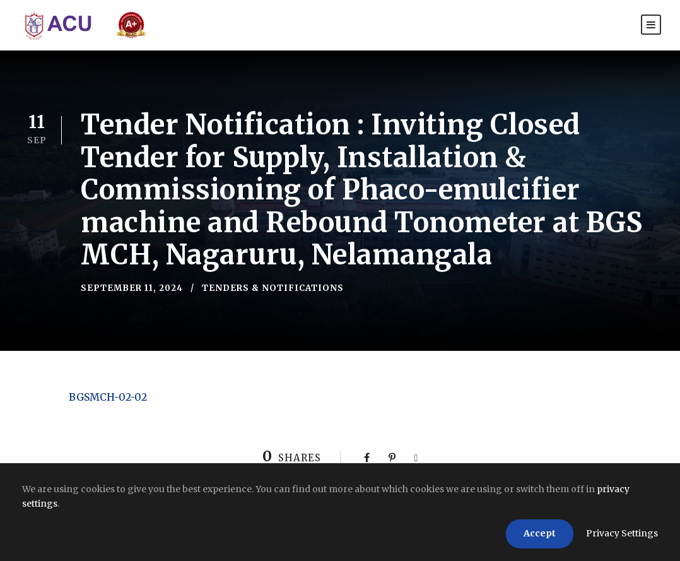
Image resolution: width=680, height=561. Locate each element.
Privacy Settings (622, 533)
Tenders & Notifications (273, 288)
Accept (540, 533)
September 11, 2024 (132, 288)
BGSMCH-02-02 (108, 397)
